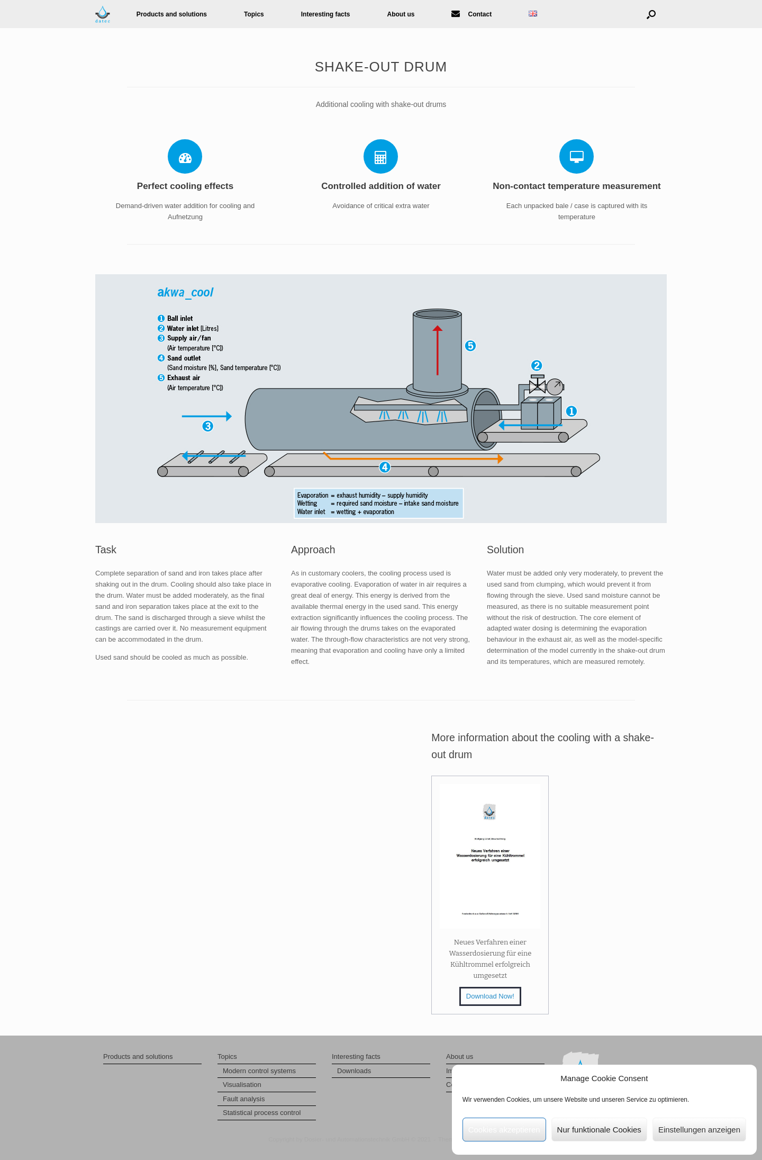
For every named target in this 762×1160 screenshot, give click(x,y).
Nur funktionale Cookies (599, 1129)
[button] (651, 14)
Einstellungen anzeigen (699, 1129)
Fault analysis (244, 1099)
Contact (471, 14)
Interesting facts (325, 14)
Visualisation (242, 1085)
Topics (254, 14)
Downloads (354, 1071)
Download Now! (490, 996)
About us (400, 14)
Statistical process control (262, 1113)
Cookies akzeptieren (504, 1129)
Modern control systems (259, 1071)
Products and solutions (172, 14)
